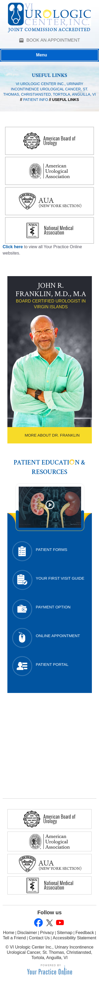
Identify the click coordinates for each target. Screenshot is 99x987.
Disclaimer (27, 932)
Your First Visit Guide (60, 578)
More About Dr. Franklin (52, 435)
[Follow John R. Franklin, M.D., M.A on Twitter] (49, 922)
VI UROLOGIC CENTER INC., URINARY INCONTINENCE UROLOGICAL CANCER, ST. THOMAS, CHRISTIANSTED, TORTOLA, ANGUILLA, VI (49, 89)
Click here (13, 247)
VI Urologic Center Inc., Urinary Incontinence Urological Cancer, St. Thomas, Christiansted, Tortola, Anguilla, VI (50, 952)
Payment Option (53, 607)
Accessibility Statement (74, 938)
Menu (48, 55)
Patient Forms (51, 549)
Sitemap (65, 932)
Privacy (47, 932)
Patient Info (35, 99)
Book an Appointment (53, 40)
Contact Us (39, 938)
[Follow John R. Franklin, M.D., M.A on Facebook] (38, 922)
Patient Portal (52, 664)
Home (9, 932)
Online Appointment (58, 635)
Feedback (85, 932)
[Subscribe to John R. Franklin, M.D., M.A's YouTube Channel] (59, 922)
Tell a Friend (14, 938)
